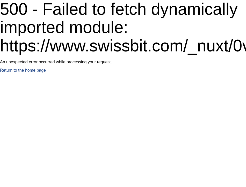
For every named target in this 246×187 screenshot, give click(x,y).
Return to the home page (23, 70)
